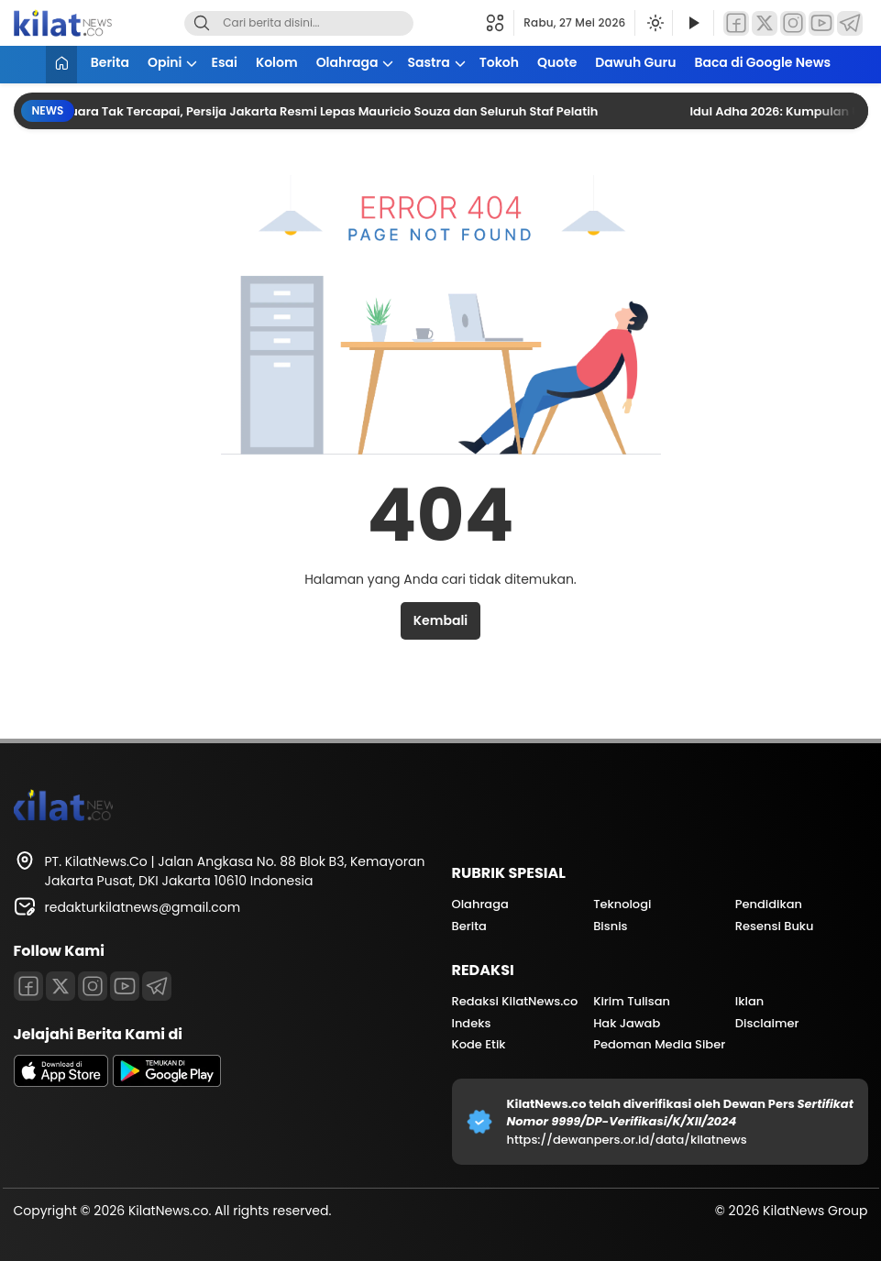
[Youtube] (124, 986)
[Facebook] (736, 23)
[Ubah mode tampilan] (653, 23)
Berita (110, 62)
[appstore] (61, 1082)
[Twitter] (764, 23)
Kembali (440, 620)
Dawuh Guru (635, 62)
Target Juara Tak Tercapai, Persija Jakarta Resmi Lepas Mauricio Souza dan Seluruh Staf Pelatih (315, 111)
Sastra (428, 62)
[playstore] (167, 1082)
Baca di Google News (762, 62)
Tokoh (499, 62)
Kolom (277, 62)
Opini (165, 62)
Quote (557, 62)
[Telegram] (850, 23)
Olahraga (347, 62)
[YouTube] (821, 23)
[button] (500, 23)
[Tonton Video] (693, 23)
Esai (224, 62)
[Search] (201, 23)
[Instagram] (793, 23)
